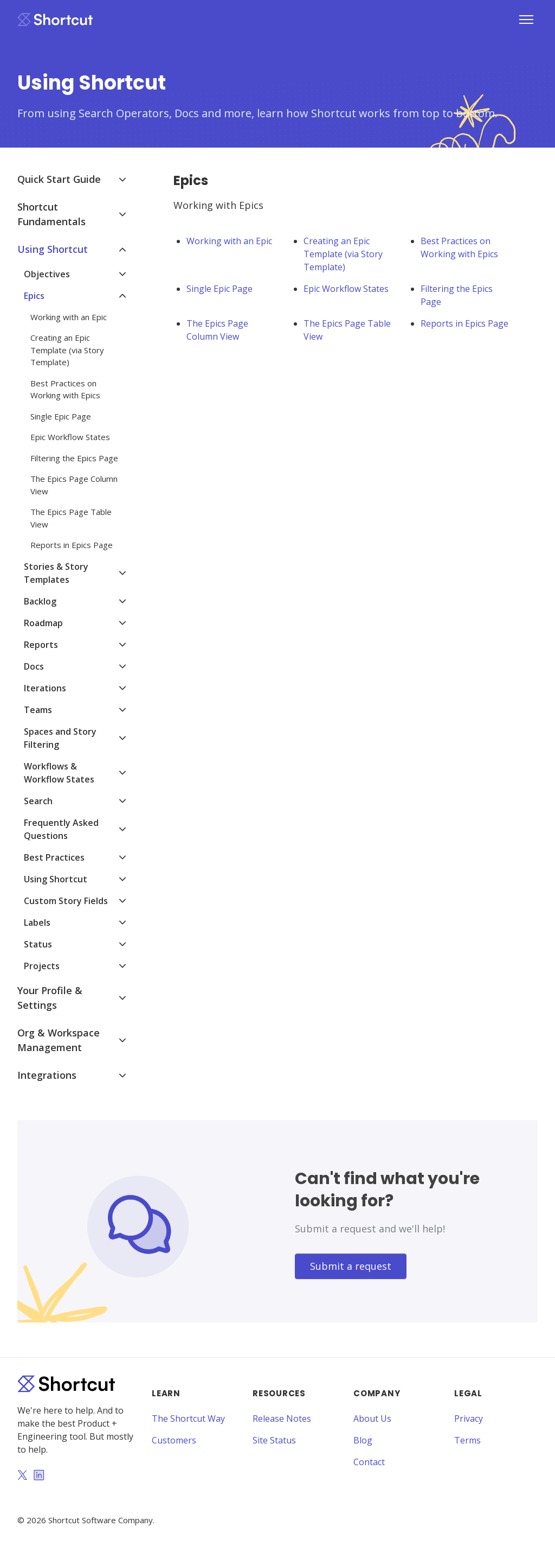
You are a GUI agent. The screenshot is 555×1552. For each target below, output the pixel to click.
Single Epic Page (219, 289)
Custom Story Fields (66, 901)
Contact (369, 1462)
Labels (37, 922)
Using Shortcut (52, 249)
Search (38, 801)
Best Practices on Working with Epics (459, 247)
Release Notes (282, 1418)
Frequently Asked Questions (61, 829)
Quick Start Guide (59, 179)
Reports (41, 645)
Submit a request (350, 1266)
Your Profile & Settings (49, 998)
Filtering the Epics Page (457, 295)
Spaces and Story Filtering (60, 738)
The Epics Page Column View (217, 329)
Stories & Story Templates (56, 573)
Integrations (46, 1075)
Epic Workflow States (346, 289)
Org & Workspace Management (58, 1040)
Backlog (40, 601)
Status (38, 944)
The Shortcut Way (188, 1418)
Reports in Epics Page (464, 323)
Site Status (274, 1440)
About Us (372, 1418)
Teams (38, 710)
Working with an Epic (229, 241)
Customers (174, 1440)
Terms (467, 1440)
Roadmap (43, 623)
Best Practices (54, 857)
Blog (362, 1440)
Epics (34, 296)
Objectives (47, 274)
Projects (42, 966)
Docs (34, 666)
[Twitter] (22, 1476)
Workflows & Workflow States (59, 772)
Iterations (45, 688)
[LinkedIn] (39, 1476)
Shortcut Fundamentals (51, 214)
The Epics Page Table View (347, 329)
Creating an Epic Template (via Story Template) (343, 254)
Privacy (468, 1418)
